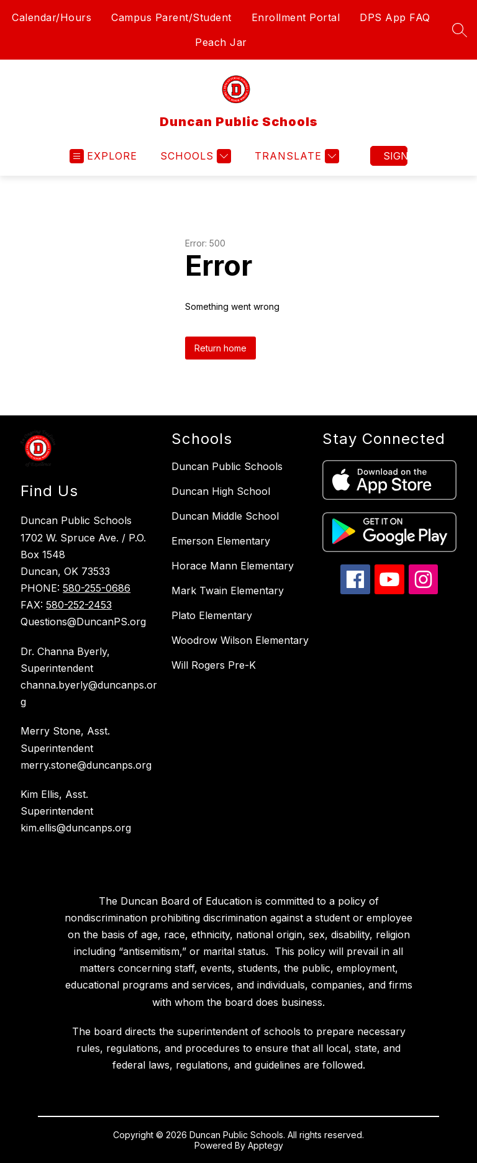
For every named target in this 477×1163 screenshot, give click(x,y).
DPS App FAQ (395, 17)
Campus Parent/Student (171, 17)
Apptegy (265, 1145)
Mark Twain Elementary (227, 590)
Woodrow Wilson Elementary (240, 640)
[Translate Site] (295, 156)
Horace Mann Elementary (232, 565)
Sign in (395, 156)
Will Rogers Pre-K (213, 665)
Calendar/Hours (51, 17)
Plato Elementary (211, 615)
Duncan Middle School (225, 516)
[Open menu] (103, 156)
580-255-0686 (96, 588)
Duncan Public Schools (227, 466)
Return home (220, 348)
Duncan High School (220, 491)
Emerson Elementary (220, 541)
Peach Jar (221, 42)
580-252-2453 (79, 605)
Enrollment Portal (296, 17)
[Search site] (459, 29)
